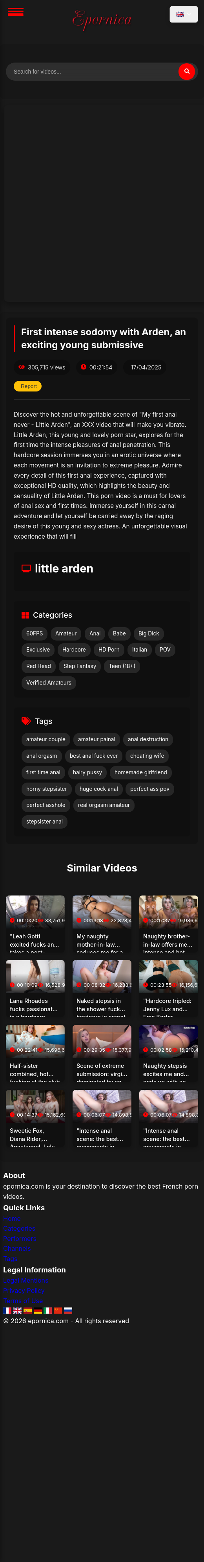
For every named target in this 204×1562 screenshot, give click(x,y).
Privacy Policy (24, 1290)
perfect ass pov (149, 789)
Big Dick (148, 633)
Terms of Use (23, 1301)
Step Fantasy (80, 666)
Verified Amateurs (48, 682)
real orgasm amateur (104, 805)
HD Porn (109, 649)
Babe (119, 633)
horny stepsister (46, 789)
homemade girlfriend (141, 772)
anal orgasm (41, 756)
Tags (10, 1259)
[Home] (102, 22)
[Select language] (183, 14)
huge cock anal (99, 789)
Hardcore (74, 649)
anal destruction (148, 739)
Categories (19, 1228)
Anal (94, 633)
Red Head (38, 666)
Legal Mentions (25, 1280)
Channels (17, 1248)
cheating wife (147, 756)
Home (12, 1218)
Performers (19, 1239)
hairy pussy (87, 772)
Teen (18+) (122, 666)
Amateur (65, 633)
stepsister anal (44, 821)
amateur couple (46, 739)
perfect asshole (46, 805)
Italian (139, 649)
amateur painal (96, 739)
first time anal (43, 772)
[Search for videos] (102, 72)
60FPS (34, 633)
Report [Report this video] (29, 386)
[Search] (186, 71)
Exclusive (38, 649)
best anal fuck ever (94, 756)
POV (165, 649)
